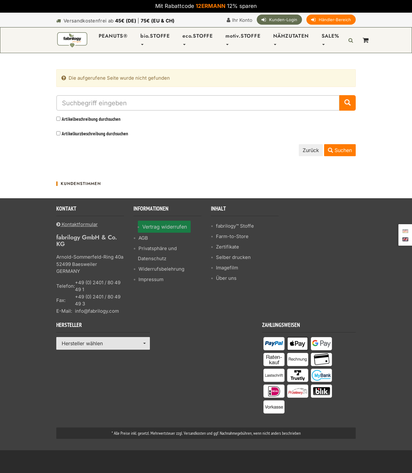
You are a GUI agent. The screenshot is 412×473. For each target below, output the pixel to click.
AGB (143, 238)
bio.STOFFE (155, 38)
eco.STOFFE (197, 38)
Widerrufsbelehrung (161, 269)
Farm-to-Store (232, 236)
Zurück (311, 150)
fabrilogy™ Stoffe (235, 226)
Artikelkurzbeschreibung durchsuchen (95, 134)
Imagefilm (227, 268)
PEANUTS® (113, 36)
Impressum (150, 279)
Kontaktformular (77, 224)
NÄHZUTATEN (291, 38)
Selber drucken (233, 257)
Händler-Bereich (335, 19)
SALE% (330, 38)
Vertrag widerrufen (164, 227)
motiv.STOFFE (243, 38)
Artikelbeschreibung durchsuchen (91, 119)
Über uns (226, 278)
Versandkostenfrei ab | (119, 21)
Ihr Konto (242, 20)
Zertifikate (227, 247)
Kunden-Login (283, 19)
